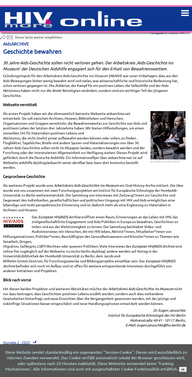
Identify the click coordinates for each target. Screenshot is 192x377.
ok (182, 369)
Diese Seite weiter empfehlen (31, 37)
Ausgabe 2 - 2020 (20, 342)
